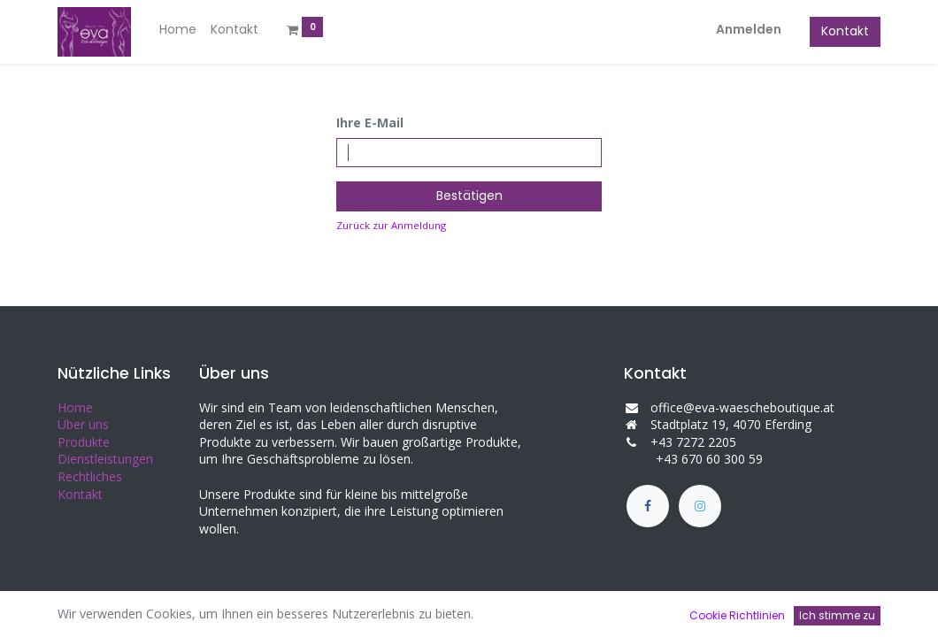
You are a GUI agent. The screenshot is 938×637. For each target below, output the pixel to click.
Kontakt (845, 31)
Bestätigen (469, 195)
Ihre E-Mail (370, 122)
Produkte (84, 442)
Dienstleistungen (105, 458)
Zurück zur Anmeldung (391, 225)
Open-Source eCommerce (805, 610)
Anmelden (748, 29)
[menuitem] (178, 30)
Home (75, 407)
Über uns (83, 424)
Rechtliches (90, 476)
